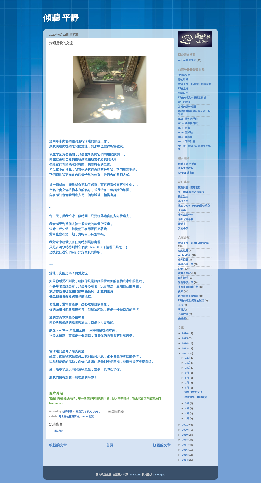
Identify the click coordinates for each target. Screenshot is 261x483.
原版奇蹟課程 (185, 168)
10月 (188, 367)
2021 (185, 424)
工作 (180, 305)
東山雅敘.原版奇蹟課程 (191, 192)
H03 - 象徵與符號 (188, 123)
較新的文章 (58, 445)
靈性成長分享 (185, 214)
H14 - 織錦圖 (185, 136)
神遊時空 (183, 93)
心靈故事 (183, 314)
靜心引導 (183, 79)
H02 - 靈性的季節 (188, 118)
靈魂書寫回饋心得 (188, 286)
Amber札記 (87, 416)
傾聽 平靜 (61, 17)
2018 (185, 439)
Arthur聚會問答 (187, 60)
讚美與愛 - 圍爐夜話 (189, 187)
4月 (187, 408)
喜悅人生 (183, 201)
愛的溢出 (183, 196)
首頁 (109, 445)
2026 (185, 333)
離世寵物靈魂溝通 (69, 416)
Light (181, 268)
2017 (185, 444)
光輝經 (182, 318)
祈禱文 (182, 309)
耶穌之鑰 (183, 88)
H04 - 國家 (184, 127)
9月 (187, 372)
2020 (185, 429)
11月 (188, 362)
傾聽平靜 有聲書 (187, 163)
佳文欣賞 (183, 250)
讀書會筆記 (184, 273)
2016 (185, 449)
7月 (187, 382)
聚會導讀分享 (185, 282)
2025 (185, 338)
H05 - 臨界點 (185, 132)
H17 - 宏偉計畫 (186, 141)
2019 (185, 434)
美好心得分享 (185, 264)
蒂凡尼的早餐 (185, 219)
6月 (187, 387)
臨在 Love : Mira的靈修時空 (194, 205)
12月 (188, 357)
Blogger (159, 474)
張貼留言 (58, 430)
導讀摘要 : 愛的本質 (195, 397)
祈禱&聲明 (184, 74)
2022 (185, 353)
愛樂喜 (182, 223)
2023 (185, 348)
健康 (180, 291)
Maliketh (135, 474)
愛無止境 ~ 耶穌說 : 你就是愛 (194, 84)
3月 (187, 413)
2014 (185, 459)
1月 (187, 418)
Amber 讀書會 (186, 172)
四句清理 (183, 277)
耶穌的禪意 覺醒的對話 (191, 300)
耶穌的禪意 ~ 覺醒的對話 (192, 97)
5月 (187, 403)
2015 (185, 454)
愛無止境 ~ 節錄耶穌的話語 (193, 242)
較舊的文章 (162, 445)
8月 (187, 377)
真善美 (182, 210)
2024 (185, 343)
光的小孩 (183, 228)
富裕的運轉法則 (187, 106)
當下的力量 (184, 102)
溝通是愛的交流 (193, 392)
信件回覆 (183, 259)
